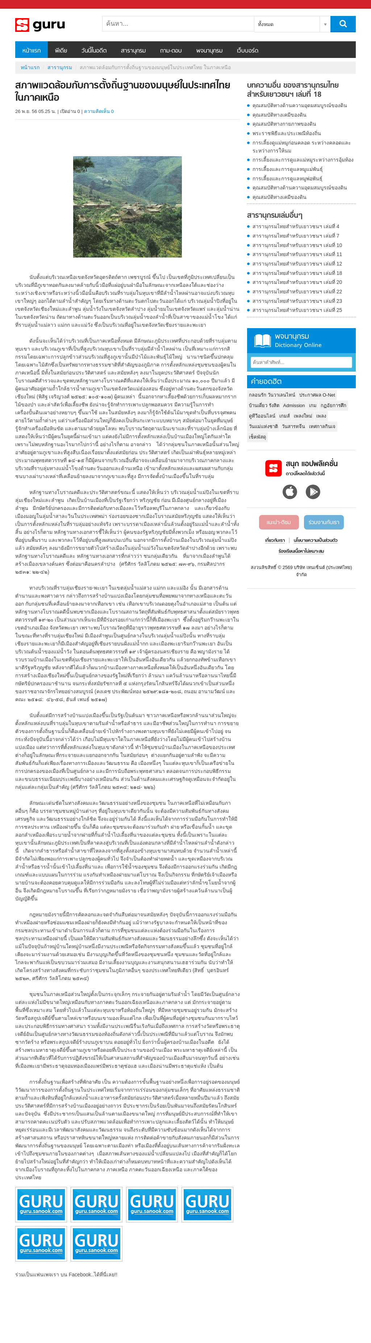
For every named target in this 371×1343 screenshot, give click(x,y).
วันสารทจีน (293, 426)
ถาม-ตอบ (171, 51)
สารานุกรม (133, 51)
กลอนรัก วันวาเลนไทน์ (272, 395)
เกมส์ (284, 416)
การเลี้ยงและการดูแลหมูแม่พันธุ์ (288, 169)
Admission (294, 405)
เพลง (321, 416)
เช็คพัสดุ (257, 437)
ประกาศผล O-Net (317, 395)
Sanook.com (22, 4)
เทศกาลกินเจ (322, 426)
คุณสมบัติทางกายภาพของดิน (284, 124)
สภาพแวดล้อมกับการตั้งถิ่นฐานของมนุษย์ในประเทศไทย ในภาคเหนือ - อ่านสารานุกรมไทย (53, 25)
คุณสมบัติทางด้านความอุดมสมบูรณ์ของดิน (300, 105)
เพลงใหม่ (303, 416)
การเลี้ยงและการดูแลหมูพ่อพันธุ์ (287, 178)
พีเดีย (61, 51)
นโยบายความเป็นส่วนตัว (316, 540)
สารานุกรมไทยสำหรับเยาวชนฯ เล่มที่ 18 (297, 273)
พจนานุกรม (209, 51)
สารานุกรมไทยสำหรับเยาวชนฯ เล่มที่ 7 (296, 236)
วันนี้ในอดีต (94, 51)
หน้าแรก (31, 51)
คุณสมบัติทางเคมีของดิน (280, 115)
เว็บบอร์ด (247, 51)
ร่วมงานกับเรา (324, 522)
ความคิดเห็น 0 (99, 111)
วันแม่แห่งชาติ (263, 426)
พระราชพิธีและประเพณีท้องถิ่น (287, 133)
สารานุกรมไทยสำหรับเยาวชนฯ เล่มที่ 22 (297, 291)
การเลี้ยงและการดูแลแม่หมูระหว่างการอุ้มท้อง (303, 160)
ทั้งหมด (266, 24)
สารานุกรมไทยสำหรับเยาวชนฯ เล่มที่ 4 (296, 226)
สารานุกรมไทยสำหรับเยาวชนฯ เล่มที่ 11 (297, 254)
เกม (313, 405)
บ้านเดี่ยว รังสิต (264, 405)
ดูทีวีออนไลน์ (262, 416)
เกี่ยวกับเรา (275, 540)
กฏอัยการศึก (333, 405)
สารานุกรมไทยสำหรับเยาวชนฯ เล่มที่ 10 (297, 245)
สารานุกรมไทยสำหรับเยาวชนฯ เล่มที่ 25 (297, 310)
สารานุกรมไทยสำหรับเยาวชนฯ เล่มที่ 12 (297, 264)
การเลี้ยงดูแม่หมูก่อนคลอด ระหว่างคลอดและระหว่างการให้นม (302, 147)
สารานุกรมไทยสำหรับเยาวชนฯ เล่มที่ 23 (297, 301)
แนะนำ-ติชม (279, 522)
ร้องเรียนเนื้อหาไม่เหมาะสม (301, 551)
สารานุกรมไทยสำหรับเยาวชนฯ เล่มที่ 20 (297, 282)
